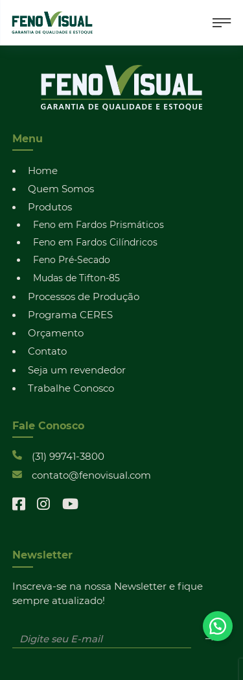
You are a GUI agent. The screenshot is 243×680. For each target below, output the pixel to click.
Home (43, 170)
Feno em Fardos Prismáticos (98, 224)
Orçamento (56, 332)
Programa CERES (70, 314)
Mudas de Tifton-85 (76, 277)
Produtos (50, 206)
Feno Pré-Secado (71, 259)
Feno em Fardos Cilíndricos (95, 242)
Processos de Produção (83, 296)
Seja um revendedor (77, 369)
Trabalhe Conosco (71, 387)
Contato (47, 350)
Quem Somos (61, 188)
